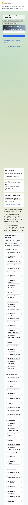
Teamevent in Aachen (14, 252)
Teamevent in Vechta (14, 414)
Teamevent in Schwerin (11, 457)
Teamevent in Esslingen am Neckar (14, 476)
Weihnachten (5, 8)
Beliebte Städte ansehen (14, 46)
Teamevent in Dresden (11, 424)
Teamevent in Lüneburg (11, 402)
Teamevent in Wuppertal (11, 367)
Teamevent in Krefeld (14, 318)
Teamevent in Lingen (14, 398)
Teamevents (15, 6)
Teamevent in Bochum (14, 265)
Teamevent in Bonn (13, 268)
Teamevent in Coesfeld (11, 276)
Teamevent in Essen (13, 301)
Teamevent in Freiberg (11, 434)
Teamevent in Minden (14, 407)
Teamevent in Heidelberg (11, 482)
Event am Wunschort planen (13, 204)
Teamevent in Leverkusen (11, 326)
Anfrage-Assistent (18, 8)
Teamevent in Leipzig (14, 444)
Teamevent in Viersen (14, 358)
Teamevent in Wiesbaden (11, 462)
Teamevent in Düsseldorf (11, 296)
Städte (11, 8)
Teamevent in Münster (11, 341)
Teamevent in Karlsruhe (11, 487)
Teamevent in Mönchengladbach (13, 331)
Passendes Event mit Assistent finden (12, 41)
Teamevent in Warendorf (11, 362)
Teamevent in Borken (14, 272)
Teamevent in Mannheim (11, 500)
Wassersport (22, 6)
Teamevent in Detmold (11, 281)
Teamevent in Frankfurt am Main (13, 429)
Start (3, 6)
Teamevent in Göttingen (11, 439)
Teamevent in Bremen (14, 378)
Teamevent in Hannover (11, 394)
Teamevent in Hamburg (11, 385)
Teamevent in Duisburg (11, 291)
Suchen (14, 36)
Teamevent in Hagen (13, 310)
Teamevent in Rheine (14, 354)
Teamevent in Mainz (13, 453)
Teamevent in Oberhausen (11, 350)
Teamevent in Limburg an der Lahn (14, 448)
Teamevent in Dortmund (11, 286)
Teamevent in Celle (13, 381)
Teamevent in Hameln (14, 390)
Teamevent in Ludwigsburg (11, 492)
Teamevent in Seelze (13, 411)
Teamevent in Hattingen (11, 314)
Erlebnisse (8, 6)
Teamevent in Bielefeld (11, 257)
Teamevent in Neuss (13, 346)
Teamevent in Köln (13, 322)
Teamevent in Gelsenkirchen (12, 305)
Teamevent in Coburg (14, 472)
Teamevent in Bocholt (14, 261)
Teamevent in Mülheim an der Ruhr (14, 336)
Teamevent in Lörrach (14, 496)
